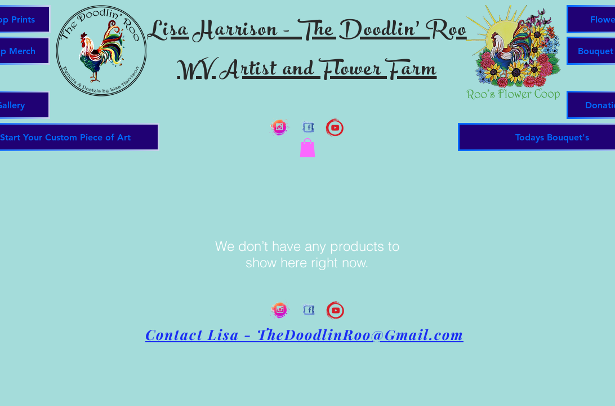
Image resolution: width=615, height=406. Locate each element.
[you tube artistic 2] (335, 127)
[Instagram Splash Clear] (280, 127)
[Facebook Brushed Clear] (307, 127)
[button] (307, 147)
